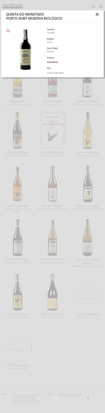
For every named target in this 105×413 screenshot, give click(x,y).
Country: (51, 29)
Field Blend (52, 62)
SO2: (49, 68)
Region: (50, 39)
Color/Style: (52, 48)
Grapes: (51, 57)
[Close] (97, 14)
